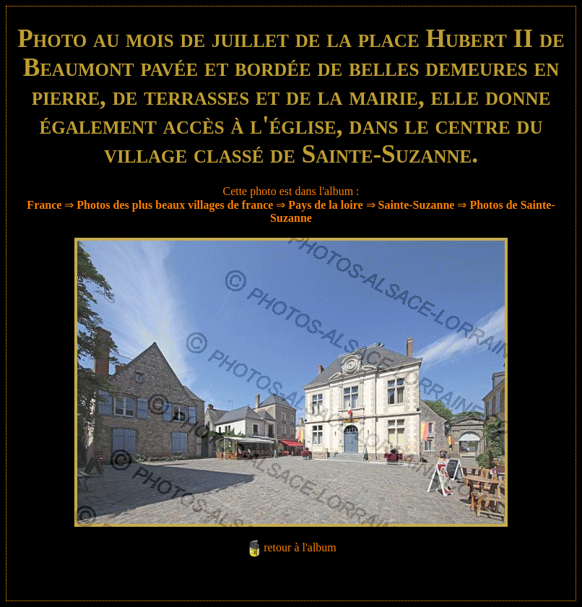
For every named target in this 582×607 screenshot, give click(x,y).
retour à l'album (300, 547)
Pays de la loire (325, 205)
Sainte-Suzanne (416, 205)
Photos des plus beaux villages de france (175, 205)
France (44, 205)
